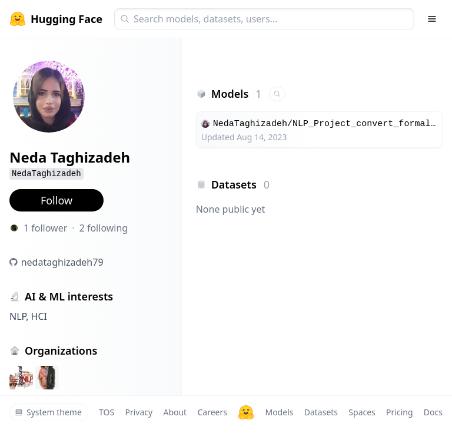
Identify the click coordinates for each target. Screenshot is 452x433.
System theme (48, 412)
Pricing (399, 412)
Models (279, 412)
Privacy (138, 412)
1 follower (45, 228)
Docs (433, 412)
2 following (103, 228)
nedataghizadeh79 (62, 262)
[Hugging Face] (246, 412)
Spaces (361, 412)
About (175, 412)
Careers (212, 412)
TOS (106, 412)
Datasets (321, 412)
